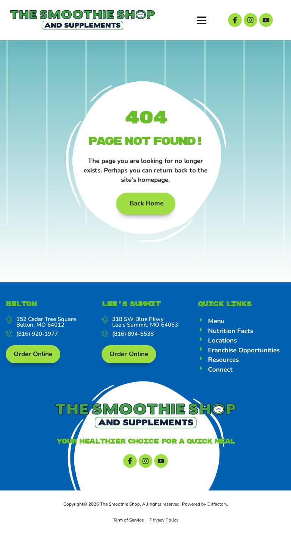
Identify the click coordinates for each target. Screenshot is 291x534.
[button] (202, 20)
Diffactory (217, 504)
